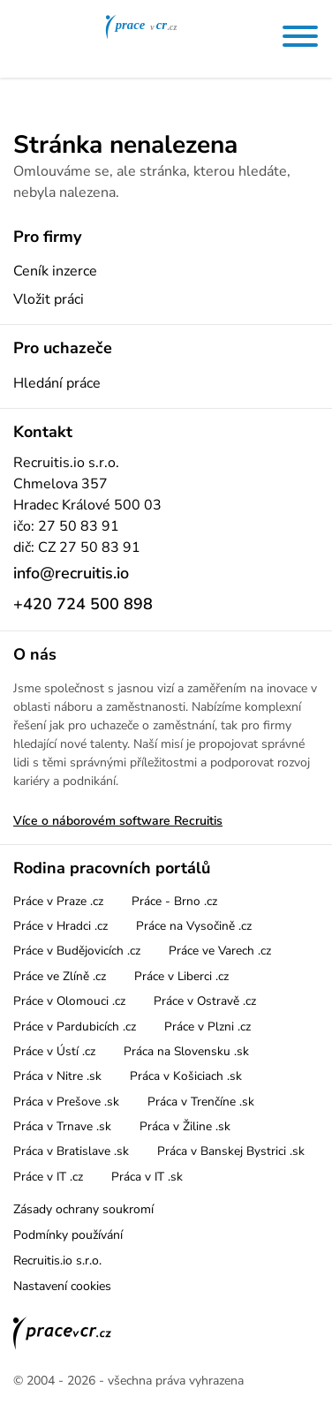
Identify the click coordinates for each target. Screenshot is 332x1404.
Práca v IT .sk (147, 1176)
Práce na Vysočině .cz (194, 925)
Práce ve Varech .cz (220, 950)
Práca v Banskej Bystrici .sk (231, 1151)
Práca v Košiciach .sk (186, 1076)
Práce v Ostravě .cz (205, 1001)
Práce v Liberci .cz (181, 976)
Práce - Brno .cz (174, 901)
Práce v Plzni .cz (207, 1026)
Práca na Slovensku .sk (186, 1051)
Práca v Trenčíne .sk (200, 1101)
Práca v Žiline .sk (185, 1126)
